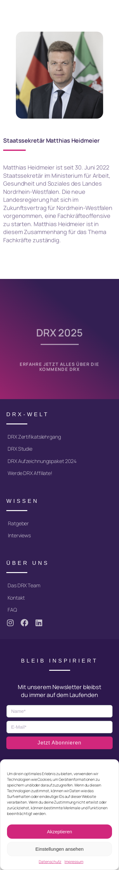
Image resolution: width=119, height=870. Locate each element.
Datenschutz (50, 861)
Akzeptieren (59, 831)
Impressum (73, 861)
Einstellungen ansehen (60, 849)
